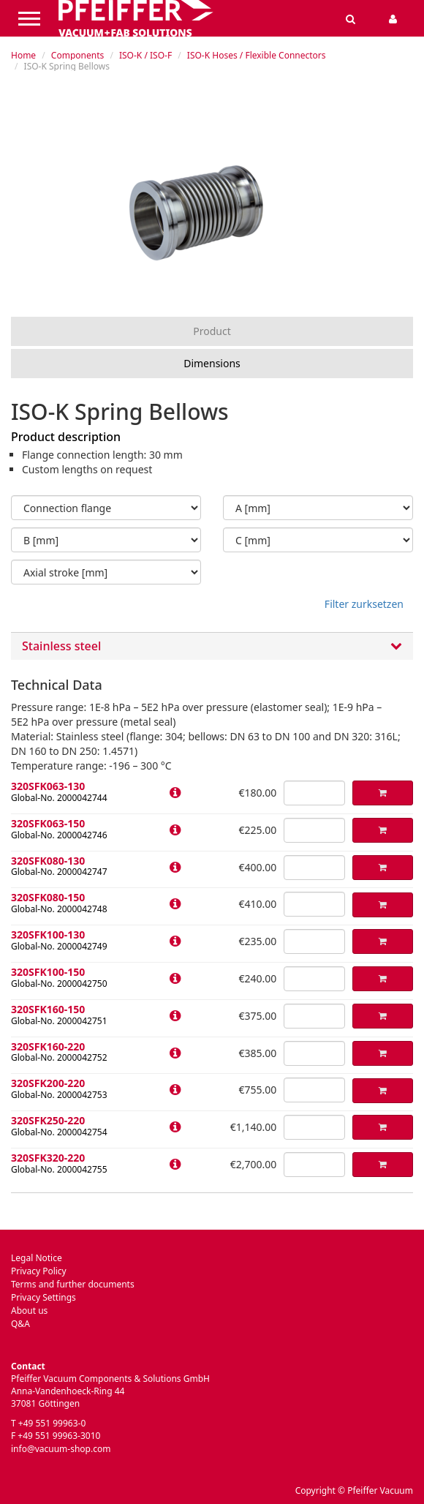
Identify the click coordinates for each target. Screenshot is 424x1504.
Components (77, 55)
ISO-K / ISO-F (145, 55)
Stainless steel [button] (212, 646)
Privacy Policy (39, 1271)
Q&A (20, 1323)
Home (23, 55)
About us (29, 1310)
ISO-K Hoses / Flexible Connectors (256, 55)
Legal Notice (36, 1258)
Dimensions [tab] (212, 363)
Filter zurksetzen (364, 604)
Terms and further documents (73, 1284)
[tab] (212, 646)
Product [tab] (211, 331)
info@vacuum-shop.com (60, 1449)
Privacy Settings (43, 1297)
